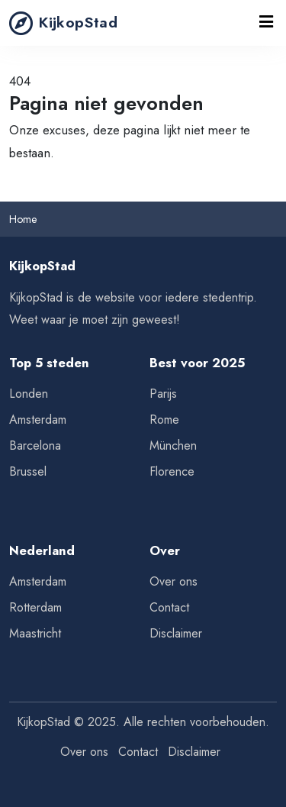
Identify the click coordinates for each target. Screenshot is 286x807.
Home (23, 219)
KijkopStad (63, 23)
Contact (169, 607)
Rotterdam (35, 607)
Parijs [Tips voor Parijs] (163, 393)
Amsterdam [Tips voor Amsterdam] (37, 419)
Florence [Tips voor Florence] (171, 471)
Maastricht (35, 633)
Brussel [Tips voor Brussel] (28, 471)
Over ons (173, 581)
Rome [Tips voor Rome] (164, 419)
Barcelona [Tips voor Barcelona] (35, 445)
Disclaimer (175, 633)
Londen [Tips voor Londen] (28, 393)
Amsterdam (37, 581)
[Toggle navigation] (266, 23)
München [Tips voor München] (173, 445)
